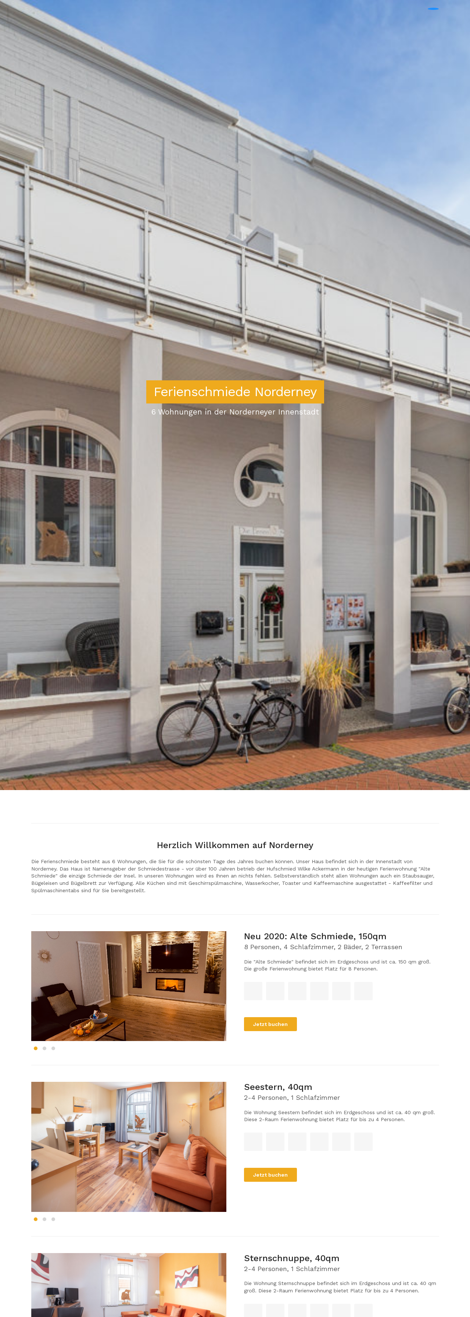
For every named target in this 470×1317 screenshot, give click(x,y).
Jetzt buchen (270, 1024)
